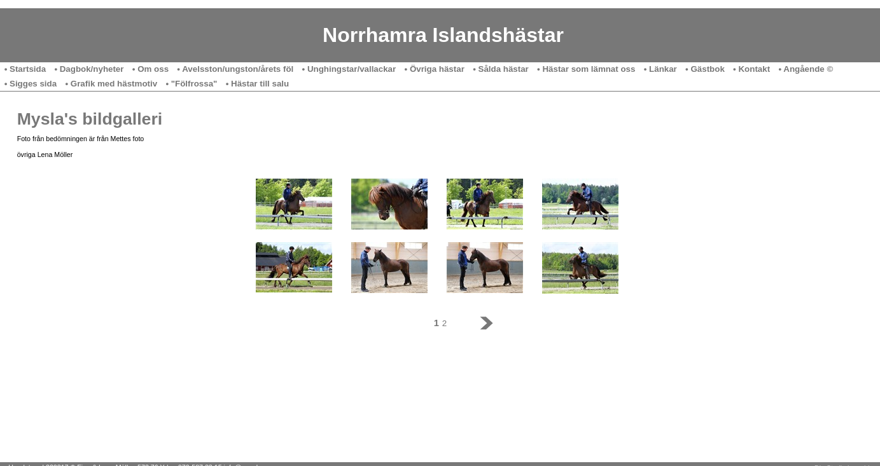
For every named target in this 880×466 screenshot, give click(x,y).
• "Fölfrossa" (191, 83)
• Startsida (25, 69)
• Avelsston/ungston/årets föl (235, 69)
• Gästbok (705, 69)
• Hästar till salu (257, 83)
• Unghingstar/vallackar (349, 69)
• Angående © (805, 69)
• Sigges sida (30, 83)
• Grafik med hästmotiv (111, 83)
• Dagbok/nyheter (88, 69)
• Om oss (150, 69)
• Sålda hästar (501, 69)
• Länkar (660, 69)
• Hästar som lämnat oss (586, 69)
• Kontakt (751, 69)
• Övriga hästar (434, 69)
